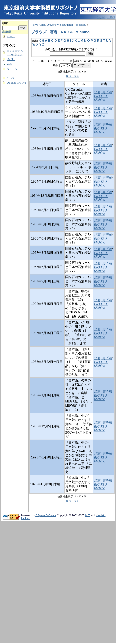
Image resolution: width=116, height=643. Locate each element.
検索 (5, 23)
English (101, 17)
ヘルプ (11, 77)
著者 (9, 64)
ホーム (11, 36)
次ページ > (72, 76)
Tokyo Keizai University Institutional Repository (58, 24)
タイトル (12, 68)
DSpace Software (45, 515)
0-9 (41, 40)
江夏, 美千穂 (103, 92)
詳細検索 (6, 31)
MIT (87, 515)
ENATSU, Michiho (101, 98)
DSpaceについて (17, 82)
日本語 (111, 17)
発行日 (11, 59)
